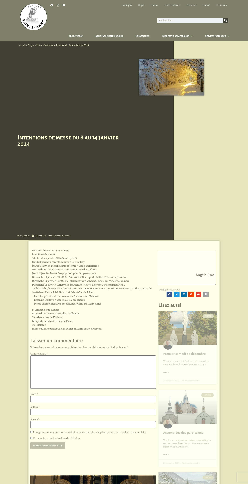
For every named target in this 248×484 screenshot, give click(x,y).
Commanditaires (172, 5)
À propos (127, 5)
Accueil (22, 45)
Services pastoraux (217, 36)
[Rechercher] (225, 20)
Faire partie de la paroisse (177, 36)
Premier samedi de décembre (184, 354)
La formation (143, 36)
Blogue (141, 5)
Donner (154, 5)
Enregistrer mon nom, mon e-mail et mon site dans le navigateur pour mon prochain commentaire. (90, 432)
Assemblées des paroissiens (183, 433)
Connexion (221, 5)
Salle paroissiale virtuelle (109, 36)
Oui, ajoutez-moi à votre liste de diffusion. (55, 438)
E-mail (35, 407)
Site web (35, 419)
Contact (206, 5)
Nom (34, 394)
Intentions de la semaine (60, 236)
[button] (169, 294)
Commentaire (39, 353)
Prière (39, 45)
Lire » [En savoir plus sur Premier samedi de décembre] (166, 372)
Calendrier (191, 5)
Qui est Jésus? (76, 36)
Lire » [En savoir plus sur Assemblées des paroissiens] (166, 455)
